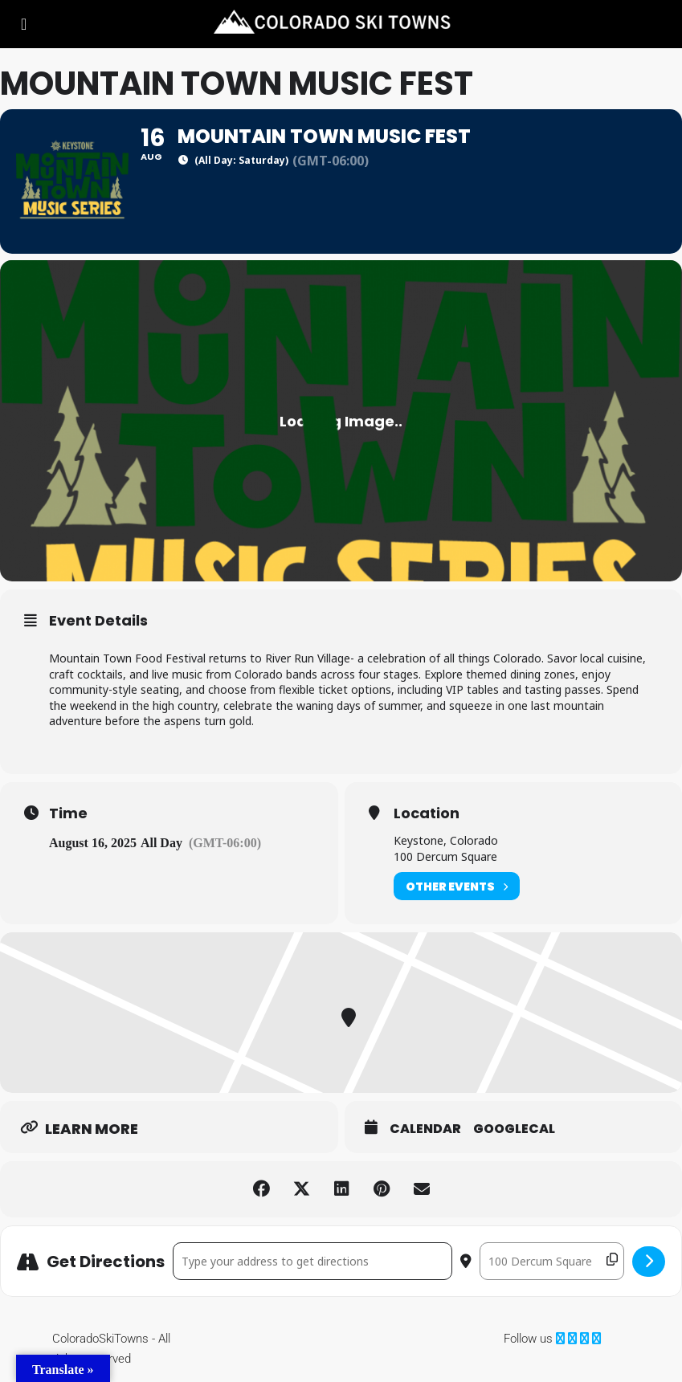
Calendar (425, 1129)
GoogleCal (514, 1129)
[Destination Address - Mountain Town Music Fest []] (552, 1261)
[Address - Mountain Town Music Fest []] (312, 1261)
